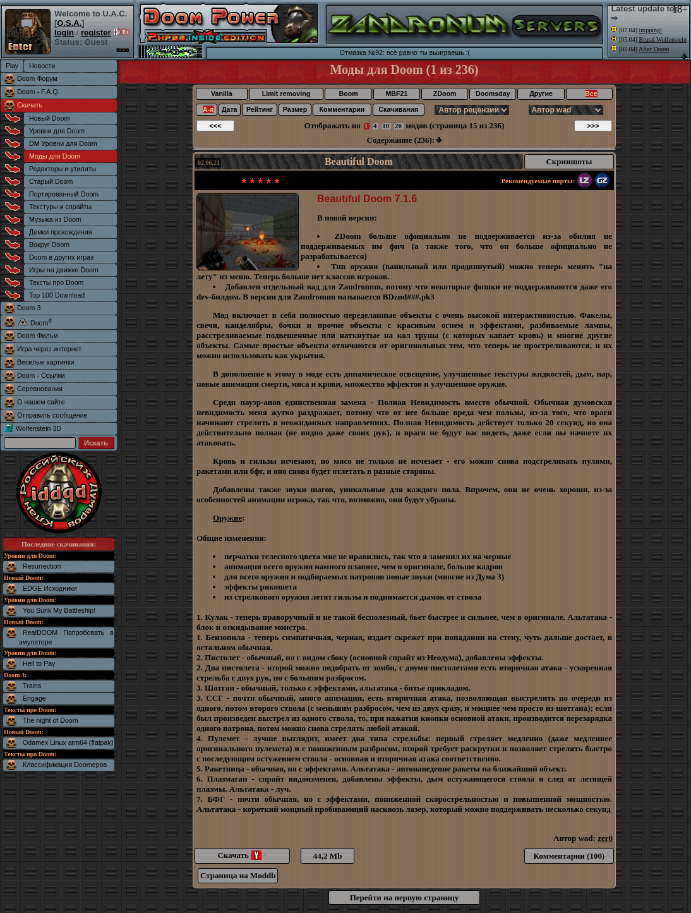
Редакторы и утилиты (62, 168)
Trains (32, 685)
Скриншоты (569, 161)
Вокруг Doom (49, 244)
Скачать (29, 105)
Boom (348, 93)
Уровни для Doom (57, 131)
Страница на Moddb (237, 875)
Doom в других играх (61, 257)
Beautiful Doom (359, 161)
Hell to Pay (39, 663)
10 (385, 126)
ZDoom (445, 93)
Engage (34, 698)
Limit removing (286, 93)
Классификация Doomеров (65, 764)
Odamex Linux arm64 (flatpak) (68, 742)
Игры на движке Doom (64, 270)
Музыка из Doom (55, 219)
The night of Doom (50, 720)
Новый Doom (49, 118)
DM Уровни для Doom (63, 143)
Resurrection (42, 566)
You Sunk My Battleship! (59, 610)
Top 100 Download (57, 295)
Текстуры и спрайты (60, 206)
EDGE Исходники (50, 588)
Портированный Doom (64, 194)
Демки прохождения (60, 232)
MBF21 (396, 93)
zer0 (605, 838)
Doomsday (493, 93)
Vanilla (221, 93)
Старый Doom (51, 181)
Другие (541, 93)
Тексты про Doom (56, 282)
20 (398, 126)
